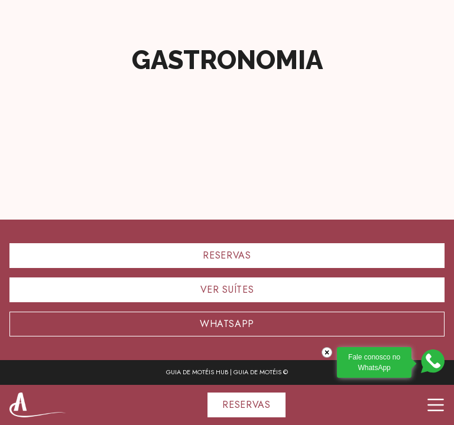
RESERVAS (246, 404)
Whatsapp (227, 324)
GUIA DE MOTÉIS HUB (197, 372)
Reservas (227, 255)
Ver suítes (227, 289)
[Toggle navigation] (436, 405)
